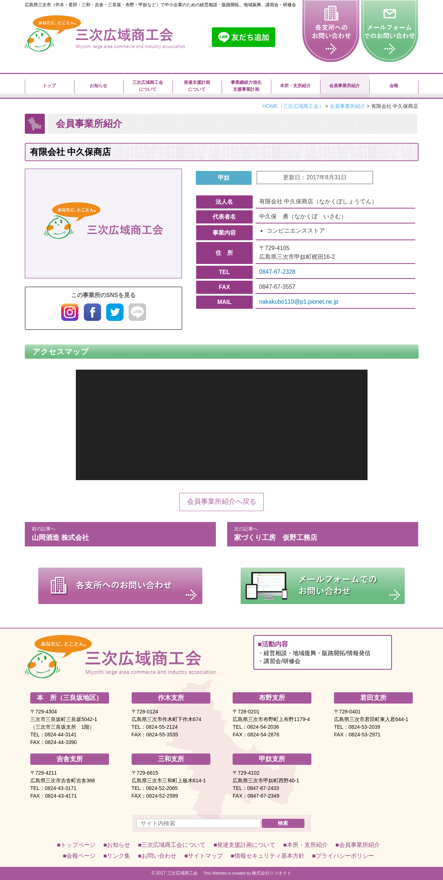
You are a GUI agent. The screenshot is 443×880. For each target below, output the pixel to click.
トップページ (78, 845)
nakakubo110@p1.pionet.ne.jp (298, 302)
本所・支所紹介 (295, 85)
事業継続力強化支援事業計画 (246, 85)
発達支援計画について (197, 85)
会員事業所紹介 (359, 845)
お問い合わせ (158, 856)
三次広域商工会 (182, 873)
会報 (393, 85)
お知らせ (98, 85)
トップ (49, 85)
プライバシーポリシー (345, 856)
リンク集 (118, 856)
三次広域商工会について (147, 85)
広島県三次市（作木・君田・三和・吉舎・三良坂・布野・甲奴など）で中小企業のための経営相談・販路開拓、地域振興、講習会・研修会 (160, 4)
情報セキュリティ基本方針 (269, 856)
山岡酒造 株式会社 (120, 533)
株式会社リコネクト (271, 873)
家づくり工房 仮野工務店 (322, 533)
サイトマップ (205, 856)
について (173, 845)
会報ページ (81, 856)
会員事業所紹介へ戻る (221, 501)
